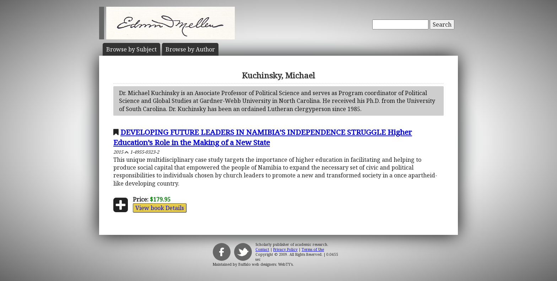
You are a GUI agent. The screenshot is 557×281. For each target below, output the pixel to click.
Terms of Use (313, 249)
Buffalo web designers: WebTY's (265, 264)
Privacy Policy (285, 249)
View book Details (159, 208)
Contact (262, 249)
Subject (131, 49)
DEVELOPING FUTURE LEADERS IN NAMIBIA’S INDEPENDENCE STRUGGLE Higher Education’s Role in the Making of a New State (262, 137)
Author (190, 49)
